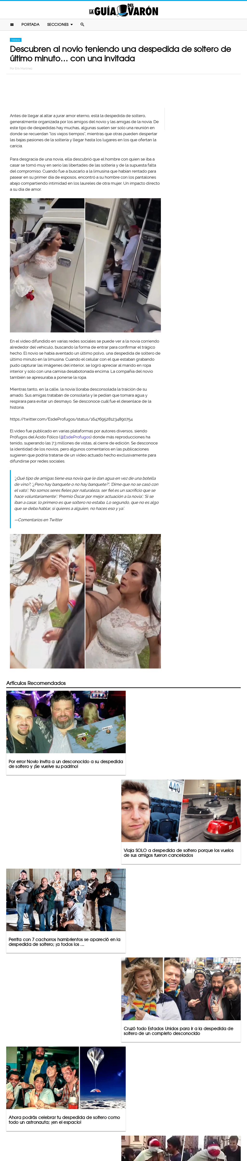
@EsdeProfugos (75, 437)
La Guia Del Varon (123, 10)
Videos (15, 40)
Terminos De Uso (155, 1138)
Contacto (87, 1138)
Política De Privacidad (118, 1138)
